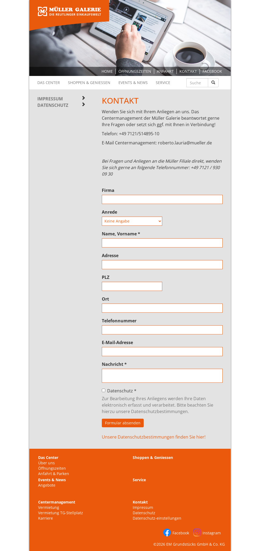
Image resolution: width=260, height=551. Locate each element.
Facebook (212, 71)
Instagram (212, 532)
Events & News (133, 82)
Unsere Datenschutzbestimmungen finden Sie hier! (153, 437)
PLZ (105, 277)
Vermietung (48, 507)
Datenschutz (52, 105)
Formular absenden (122, 422)
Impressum (50, 99)
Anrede (109, 212)
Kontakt (188, 71)
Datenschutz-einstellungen (157, 518)
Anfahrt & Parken (53, 473)
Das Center (48, 82)
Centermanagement (56, 502)
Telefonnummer (119, 321)
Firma (108, 190)
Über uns (46, 462)
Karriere (45, 518)
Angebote (46, 485)
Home (107, 71)
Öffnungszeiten (134, 71)
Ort (105, 299)
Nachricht (114, 364)
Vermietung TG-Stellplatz (60, 512)
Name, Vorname (121, 234)
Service (163, 82)
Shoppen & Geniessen (89, 82)
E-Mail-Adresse (117, 342)
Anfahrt (165, 71)
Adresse (110, 255)
